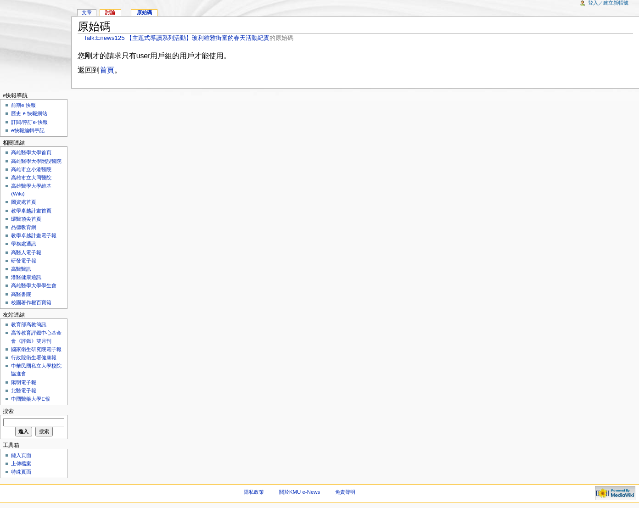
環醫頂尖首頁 (26, 219)
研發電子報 (23, 260)
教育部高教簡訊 (28, 324)
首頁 (107, 70)
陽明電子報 (23, 382)
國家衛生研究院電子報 (36, 349)
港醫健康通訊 (26, 277)
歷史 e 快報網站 (31, 113)
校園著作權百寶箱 (31, 302)
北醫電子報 (23, 390)
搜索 (8, 411)
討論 (110, 12)
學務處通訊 (23, 243)
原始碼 (144, 12)
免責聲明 (345, 492)
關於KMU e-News (299, 492)
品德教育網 (23, 227)
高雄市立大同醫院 (31, 177)
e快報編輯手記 (27, 130)
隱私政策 (254, 492)
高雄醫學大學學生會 (33, 285)
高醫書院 (21, 294)
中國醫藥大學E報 (30, 399)
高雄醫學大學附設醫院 (36, 161)
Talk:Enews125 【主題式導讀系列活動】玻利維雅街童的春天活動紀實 (176, 37)
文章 (87, 12)
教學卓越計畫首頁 (31, 210)
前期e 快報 (23, 105)
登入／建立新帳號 (608, 3)
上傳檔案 (21, 463)
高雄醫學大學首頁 (31, 152)
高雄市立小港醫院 (31, 169)
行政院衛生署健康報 (33, 357)
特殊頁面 (21, 472)
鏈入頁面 (21, 455)
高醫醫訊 (21, 269)
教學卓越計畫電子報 (33, 235)
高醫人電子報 (26, 252)
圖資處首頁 (23, 202)
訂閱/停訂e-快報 (29, 122)
